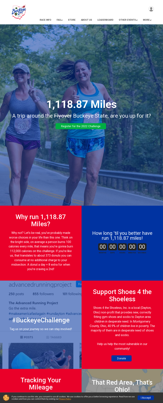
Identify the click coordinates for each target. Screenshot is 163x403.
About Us (86, 20)
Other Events (127, 20)
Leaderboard (105, 20)
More (146, 20)
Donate (121, 358)
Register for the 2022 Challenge (81, 126)
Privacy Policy (65, 399)
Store (72, 20)
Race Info (45, 20)
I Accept (146, 397)
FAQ (59, 20)
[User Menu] (151, 9)
